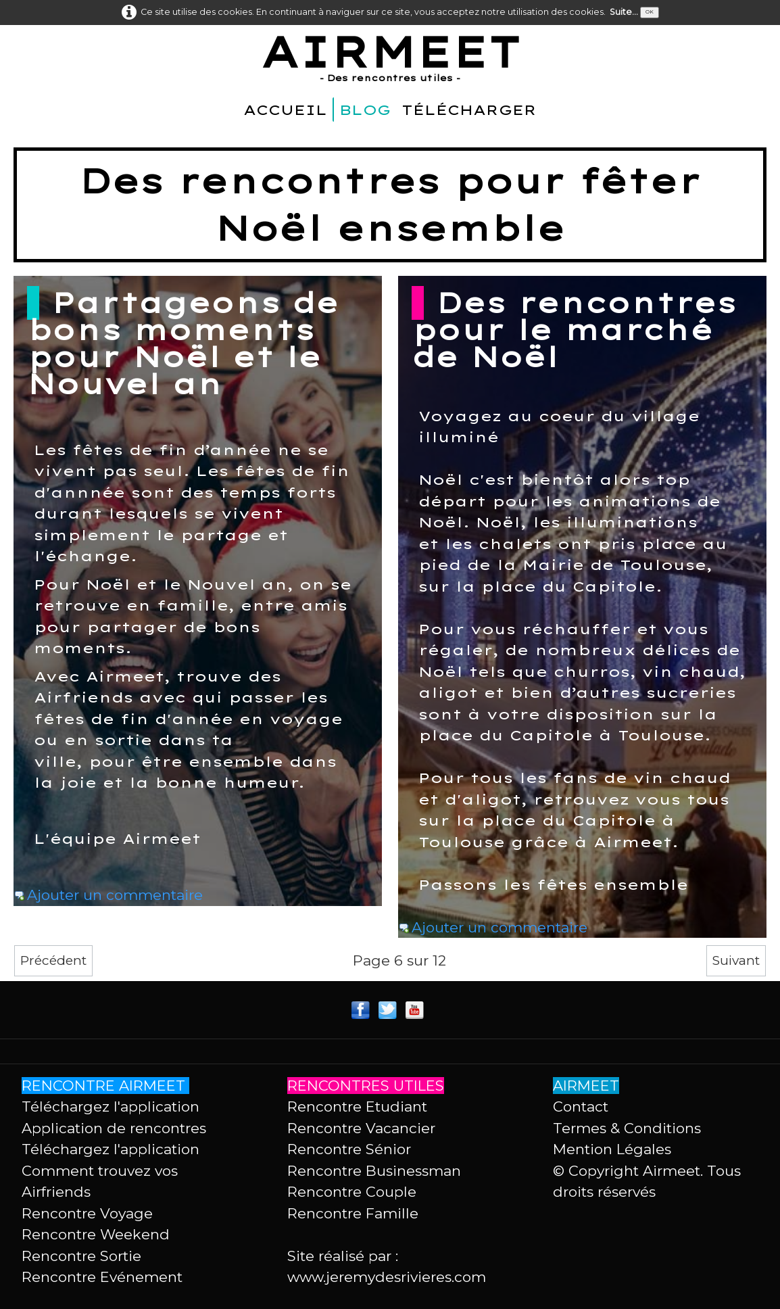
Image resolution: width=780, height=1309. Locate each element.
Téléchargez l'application (110, 1106)
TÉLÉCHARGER (469, 109)
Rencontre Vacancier (361, 1128)
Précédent (53, 960)
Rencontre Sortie (81, 1255)
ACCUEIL (285, 109)
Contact (580, 1106)
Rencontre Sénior (349, 1149)
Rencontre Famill (348, 1213)
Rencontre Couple (351, 1191)
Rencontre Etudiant (357, 1106)
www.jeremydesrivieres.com (386, 1276)
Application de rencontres (114, 1128)
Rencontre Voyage (87, 1213)
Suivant (736, 960)
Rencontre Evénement (102, 1276)
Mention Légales (612, 1149)
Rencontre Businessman (374, 1170)
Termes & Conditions (627, 1128)
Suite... (624, 12)
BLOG (365, 109)
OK (649, 12)
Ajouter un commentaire (115, 894)
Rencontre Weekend (96, 1234)
